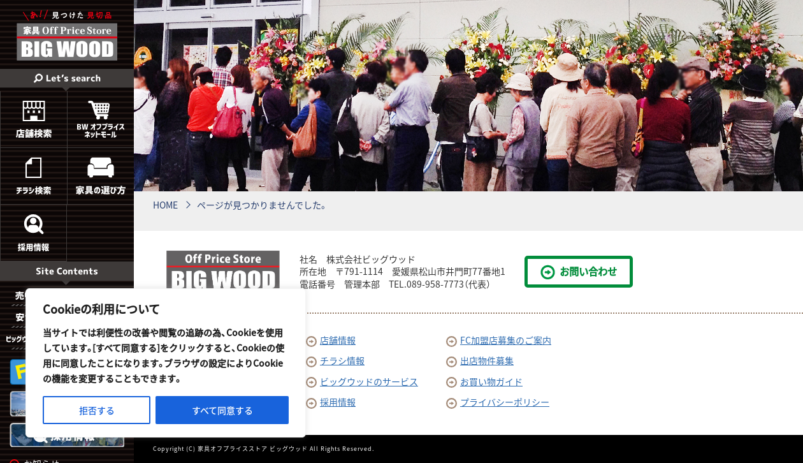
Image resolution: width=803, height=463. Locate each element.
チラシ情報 (335, 360)
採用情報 (331, 401)
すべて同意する (222, 410)
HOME (165, 204)
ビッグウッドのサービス (362, 381)
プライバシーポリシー (497, 401)
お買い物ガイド (484, 381)
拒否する (97, 410)
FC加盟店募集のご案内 (498, 340)
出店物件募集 (480, 360)
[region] (165, 362)
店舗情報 (331, 340)
